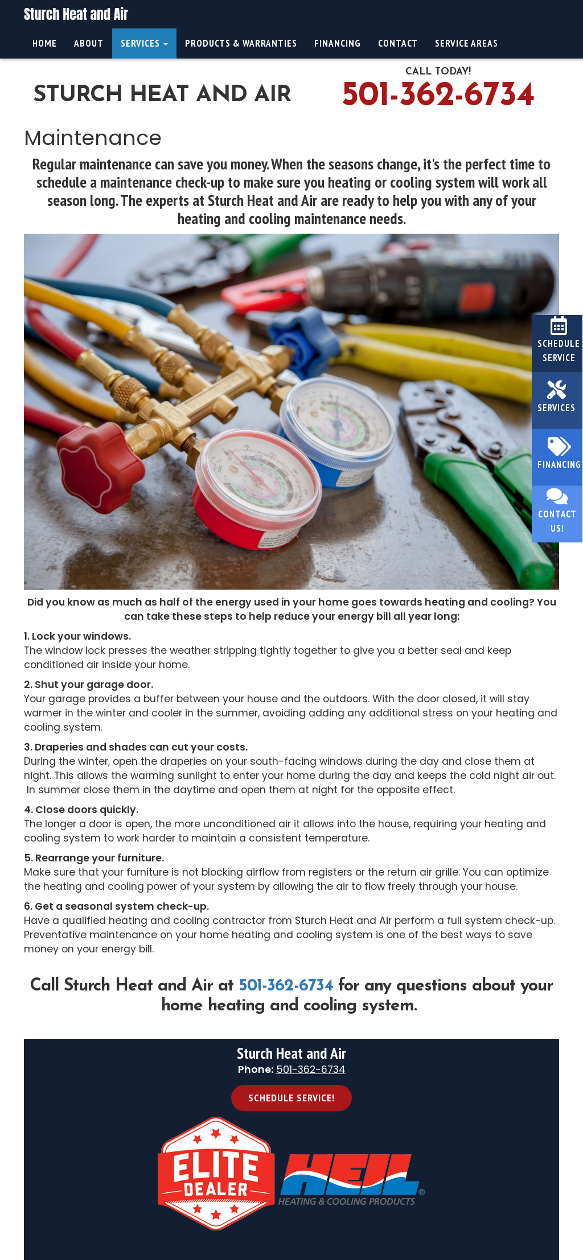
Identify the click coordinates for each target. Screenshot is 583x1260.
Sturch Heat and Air (76, 14)
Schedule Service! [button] (291, 1097)
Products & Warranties (241, 43)
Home (44, 43)
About (89, 43)
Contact (398, 43)
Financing (337, 43)
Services (144, 43)
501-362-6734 (438, 97)
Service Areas (466, 43)
